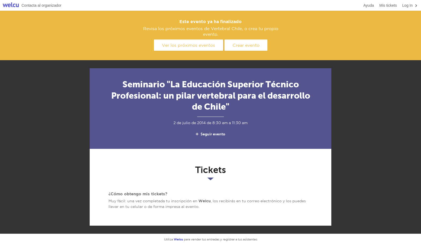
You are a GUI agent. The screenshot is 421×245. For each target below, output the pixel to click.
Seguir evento (210, 134)
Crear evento (246, 45)
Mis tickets (388, 5)
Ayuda (368, 5)
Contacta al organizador (41, 5)
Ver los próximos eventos (188, 45)
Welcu (11, 5)
